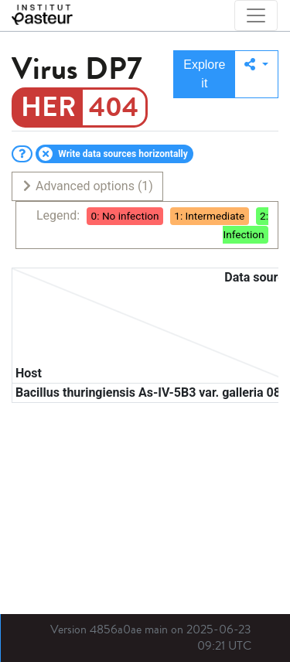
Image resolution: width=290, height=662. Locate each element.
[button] (256, 74)
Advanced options (87, 186)
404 (113, 107)
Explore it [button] (204, 74)
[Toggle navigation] (256, 15)
